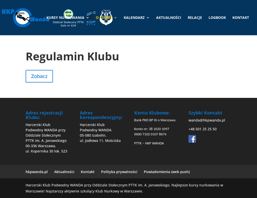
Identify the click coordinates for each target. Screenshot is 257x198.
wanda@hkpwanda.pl (206, 120)
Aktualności (168, 18)
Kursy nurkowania (65, 18)
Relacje (195, 18)
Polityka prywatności (119, 171)
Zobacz (39, 76)
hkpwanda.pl (37, 171)
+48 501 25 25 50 (202, 129)
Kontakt (240, 18)
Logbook (217, 18)
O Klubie (104, 18)
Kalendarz (134, 18)
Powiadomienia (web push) (167, 171)
